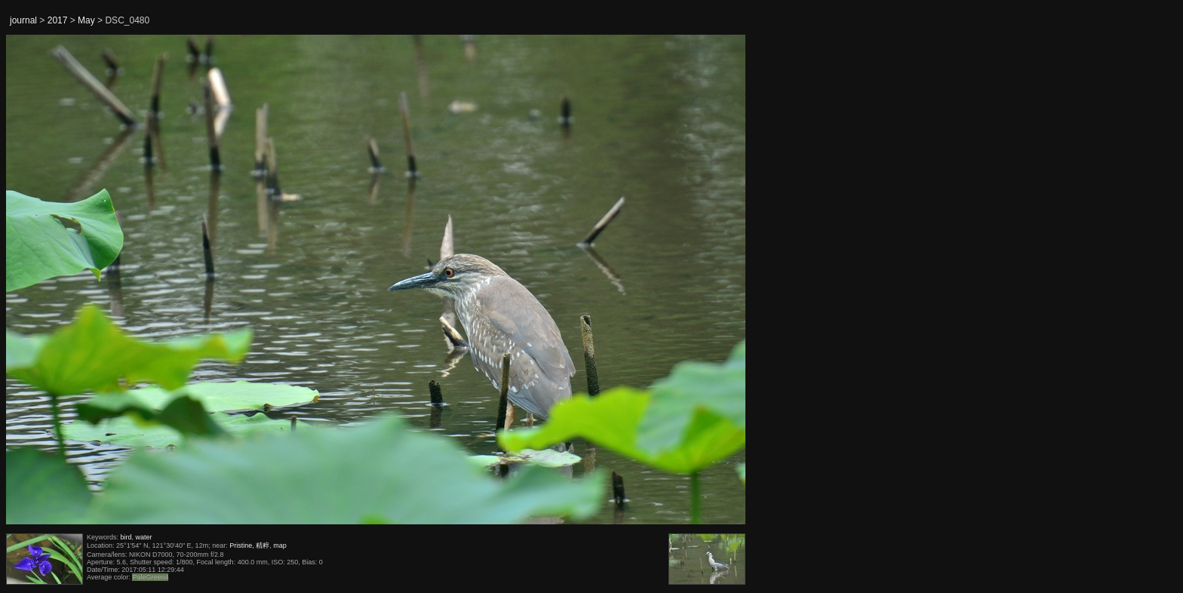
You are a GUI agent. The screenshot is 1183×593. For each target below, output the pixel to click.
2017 (58, 20)
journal (23, 20)
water (144, 537)
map (280, 545)
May (86, 20)
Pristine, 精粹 (249, 545)
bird (126, 537)
